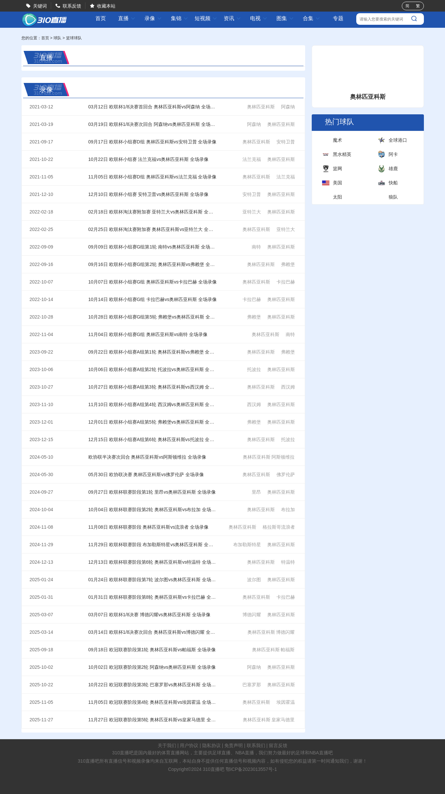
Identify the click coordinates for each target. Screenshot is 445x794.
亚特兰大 (251, 211)
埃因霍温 (285, 702)
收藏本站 (106, 6)
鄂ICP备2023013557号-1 (251, 769)
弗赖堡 (288, 264)
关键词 (40, 6)
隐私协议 (211, 745)
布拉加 (288, 509)
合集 (311, 18)
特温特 (288, 562)
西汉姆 (288, 387)
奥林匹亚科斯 (261, 106)
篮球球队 (74, 38)
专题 (338, 18)
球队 (57, 38)
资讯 (232, 18)
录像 (153, 18)
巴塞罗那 (251, 684)
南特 (256, 246)
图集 (285, 18)
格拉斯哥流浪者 (279, 527)
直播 (126, 18)
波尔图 (254, 579)
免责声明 (233, 745)
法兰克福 (251, 159)
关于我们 (167, 745)
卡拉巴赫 (285, 281)
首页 (100, 18)
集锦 (179, 18)
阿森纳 (288, 106)
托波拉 (254, 369)
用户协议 (189, 745)
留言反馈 (278, 745)
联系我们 (256, 745)
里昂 (256, 492)
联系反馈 (72, 6)
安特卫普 (285, 141)
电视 (258, 18)
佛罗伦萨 (285, 474)
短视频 (206, 18)
